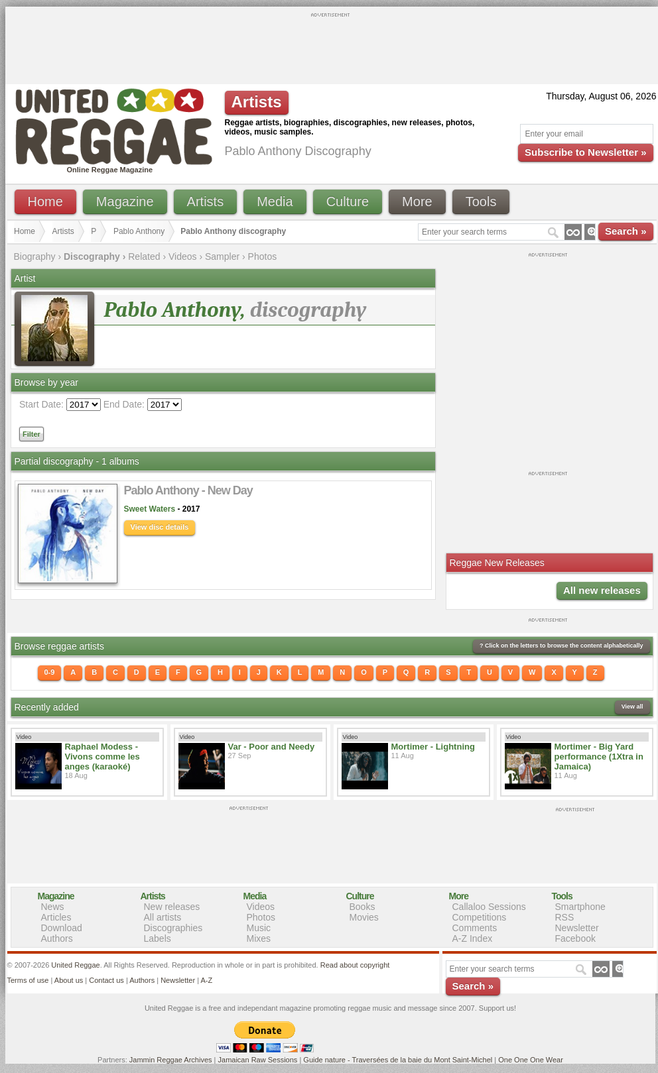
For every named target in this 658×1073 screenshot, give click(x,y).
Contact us (106, 980)
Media (275, 201)
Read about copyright (355, 965)
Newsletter (577, 928)
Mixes (259, 938)
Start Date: (41, 404)
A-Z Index (472, 938)
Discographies (173, 928)
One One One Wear (530, 1060)
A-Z (206, 980)
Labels (157, 938)
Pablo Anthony (138, 231)
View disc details (160, 527)
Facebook (575, 938)
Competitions (479, 917)
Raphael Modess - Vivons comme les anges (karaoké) (102, 756)
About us (68, 980)
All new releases (602, 590)
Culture (347, 201)
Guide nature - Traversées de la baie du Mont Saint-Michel (397, 1060)
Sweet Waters (150, 509)
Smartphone (580, 906)
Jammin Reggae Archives (170, 1060)
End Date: (124, 404)
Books (362, 906)
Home (45, 201)
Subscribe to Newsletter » (585, 152)
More (417, 201)
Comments (474, 928)
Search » (626, 231)
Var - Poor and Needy (271, 747)
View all (632, 706)
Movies (364, 917)
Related (144, 256)
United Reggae (75, 965)
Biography (35, 256)
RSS (564, 917)
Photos (262, 256)
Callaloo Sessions (489, 906)
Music (259, 928)
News (52, 906)
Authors (57, 938)
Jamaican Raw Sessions (258, 1060)
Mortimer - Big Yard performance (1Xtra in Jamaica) (599, 756)
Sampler (222, 256)
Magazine (125, 201)
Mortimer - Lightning (433, 747)
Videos (182, 256)
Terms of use (28, 980)
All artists (163, 917)
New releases (172, 906)
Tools (481, 201)
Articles (56, 917)
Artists (205, 201)
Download (61, 928)
